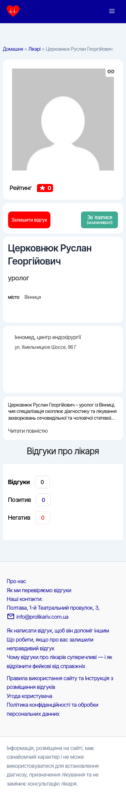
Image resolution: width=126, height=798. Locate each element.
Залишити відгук (29, 220)
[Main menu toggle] (111, 11)
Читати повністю (28, 430)
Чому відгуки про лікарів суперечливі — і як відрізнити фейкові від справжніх (59, 661)
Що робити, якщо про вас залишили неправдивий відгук (50, 644)
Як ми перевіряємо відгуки (39, 590)
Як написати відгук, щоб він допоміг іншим (58, 630)
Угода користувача (29, 696)
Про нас (16, 581)
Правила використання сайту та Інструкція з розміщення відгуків (60, 682)
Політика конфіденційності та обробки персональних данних (52, 709)
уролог (19, 278)
